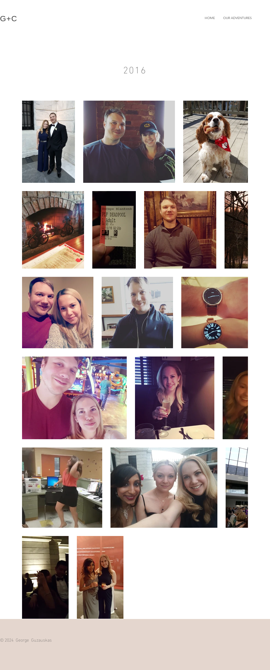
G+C (8, 18)
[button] (237, 18)
